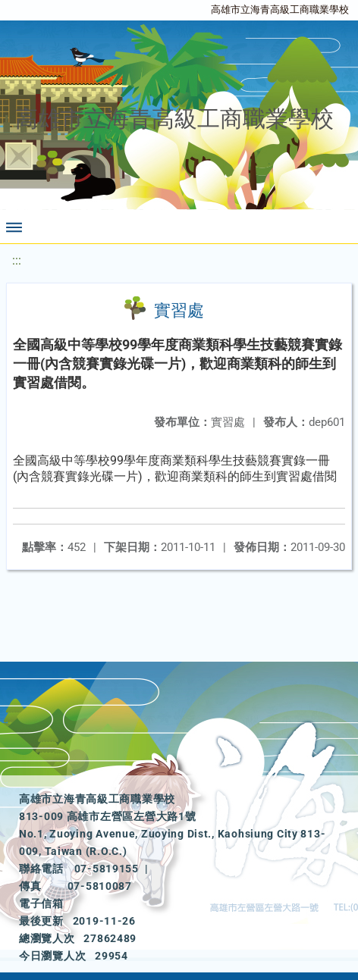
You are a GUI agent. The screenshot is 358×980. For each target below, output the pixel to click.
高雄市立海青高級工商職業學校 (280, 9)
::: (16, 260)
